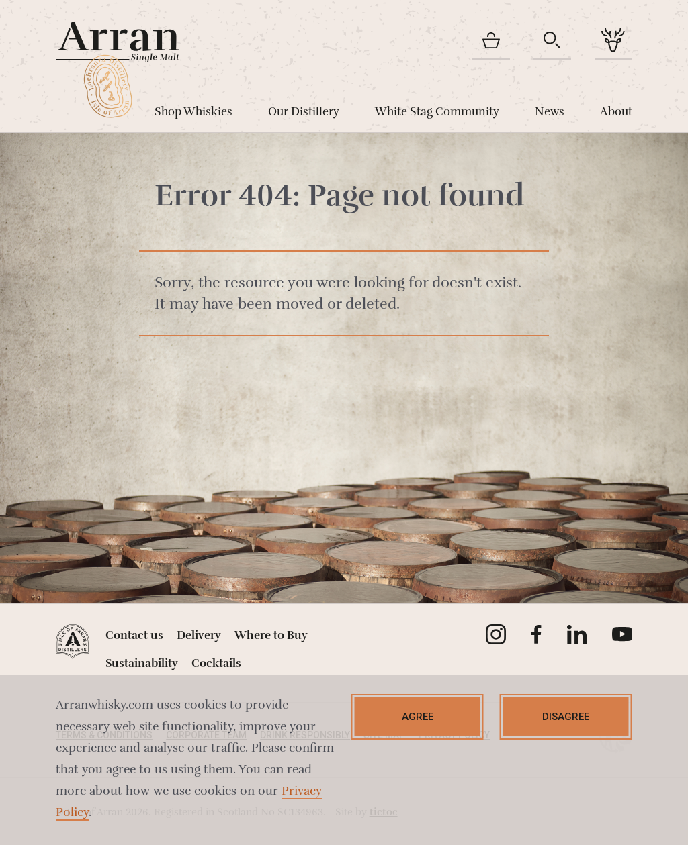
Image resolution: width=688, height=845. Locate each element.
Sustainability (141, 663)
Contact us (134, 635)
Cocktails (216, 663)
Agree (417, 717)
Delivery (199, 635)
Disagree (565, 717)
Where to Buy (271, 635)
